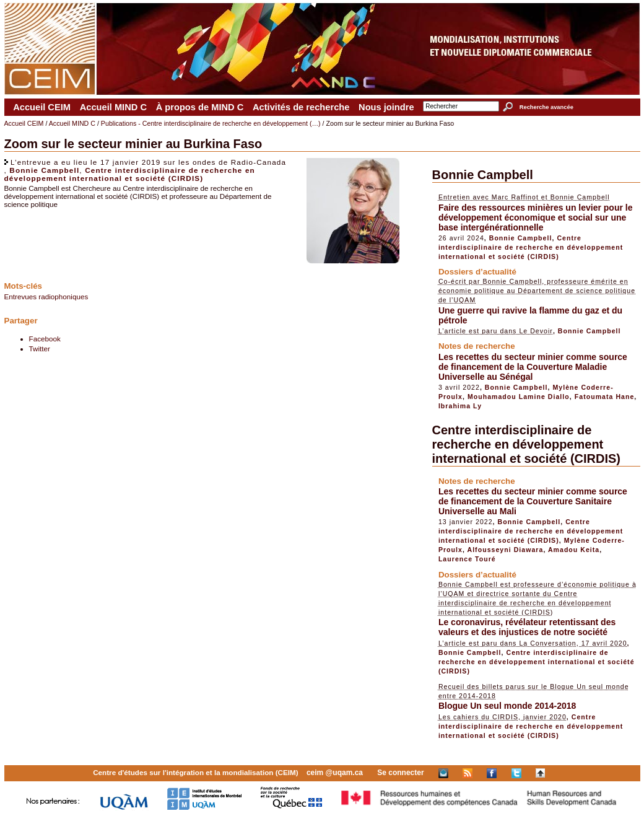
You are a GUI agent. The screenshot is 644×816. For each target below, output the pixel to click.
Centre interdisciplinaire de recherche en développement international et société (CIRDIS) (129, 174)
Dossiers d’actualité (477, 271)
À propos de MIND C (200, 107)
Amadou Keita (573, 549)
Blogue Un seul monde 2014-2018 (507, 706)
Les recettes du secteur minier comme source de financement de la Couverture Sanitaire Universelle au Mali (532, 501)
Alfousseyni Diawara (506, 549)
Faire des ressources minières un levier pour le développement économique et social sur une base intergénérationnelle (535, 217)
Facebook (45, 339)
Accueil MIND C (113, 107)
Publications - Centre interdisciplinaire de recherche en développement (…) (211, 123)
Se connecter (400, 772)
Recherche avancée (546, 107)
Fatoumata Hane (605, 396)
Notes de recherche (476, 346)
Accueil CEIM (42, 107)
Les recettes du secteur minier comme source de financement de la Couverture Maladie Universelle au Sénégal (532, 367)
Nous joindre (386, 107)
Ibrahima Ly (460, 406)
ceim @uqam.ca (335, 772)
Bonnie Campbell (44, 170)
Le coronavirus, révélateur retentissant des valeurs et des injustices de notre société (527, 627)
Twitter (39, 348)
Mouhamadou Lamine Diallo (519, 396)
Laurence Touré (467, 559)
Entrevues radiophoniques (46, 296)
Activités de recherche (301, 107)
